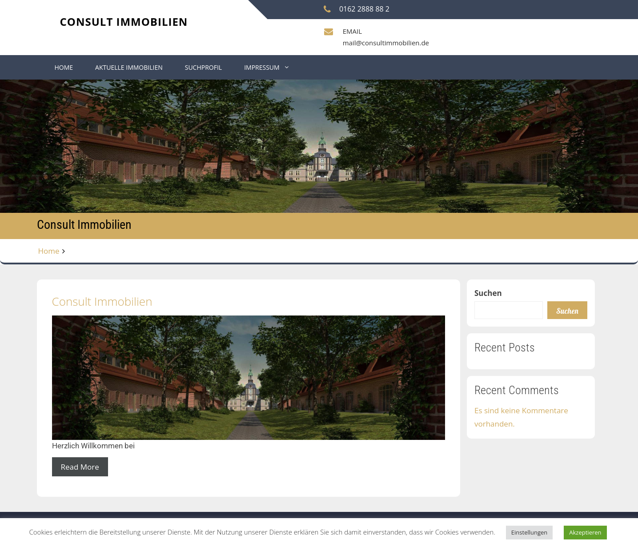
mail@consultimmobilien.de (386, 42)
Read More (80, 467)
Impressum (262, 67)
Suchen (488, 293)
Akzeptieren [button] (585, 532)
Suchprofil (203, 67)
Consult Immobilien (124, 21)
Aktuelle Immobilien (129, 67)
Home (64, 67)
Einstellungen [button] (529, 532)
